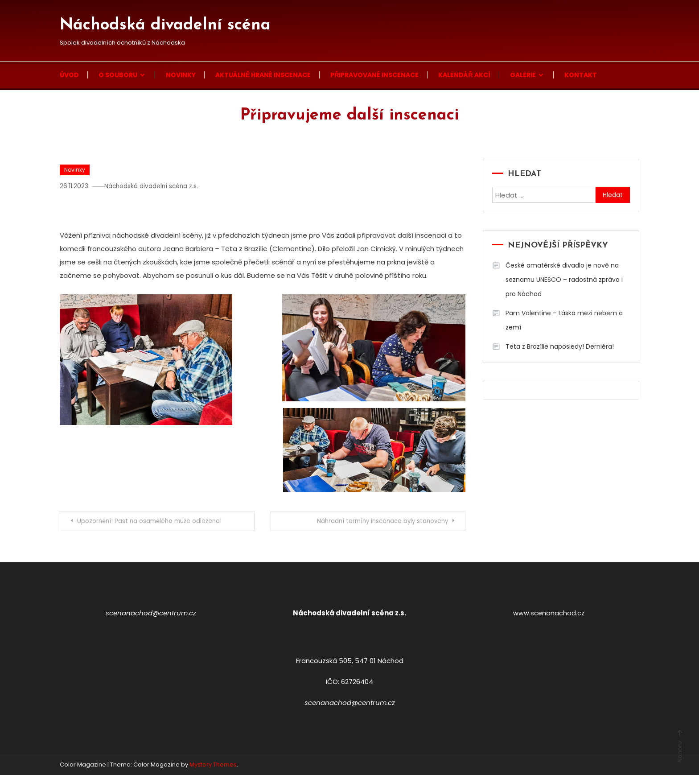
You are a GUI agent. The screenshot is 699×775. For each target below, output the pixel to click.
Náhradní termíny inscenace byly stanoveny (376, 521)
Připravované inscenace (374, 74)
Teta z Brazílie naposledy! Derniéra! (560, 346)
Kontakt (580, 74)
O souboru (118, 74)
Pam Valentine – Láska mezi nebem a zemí (564, 320)
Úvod (69, 74)
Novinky (181, 74)
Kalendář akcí (464, 74)
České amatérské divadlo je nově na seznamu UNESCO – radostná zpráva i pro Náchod (564, 279)
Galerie (523, 74)
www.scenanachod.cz (549, 613)
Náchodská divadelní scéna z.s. (157, 185)
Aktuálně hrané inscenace (263, 74)
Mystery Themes (213, 764)
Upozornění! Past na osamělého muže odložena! (155, 521)
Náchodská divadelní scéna (165, 25)
